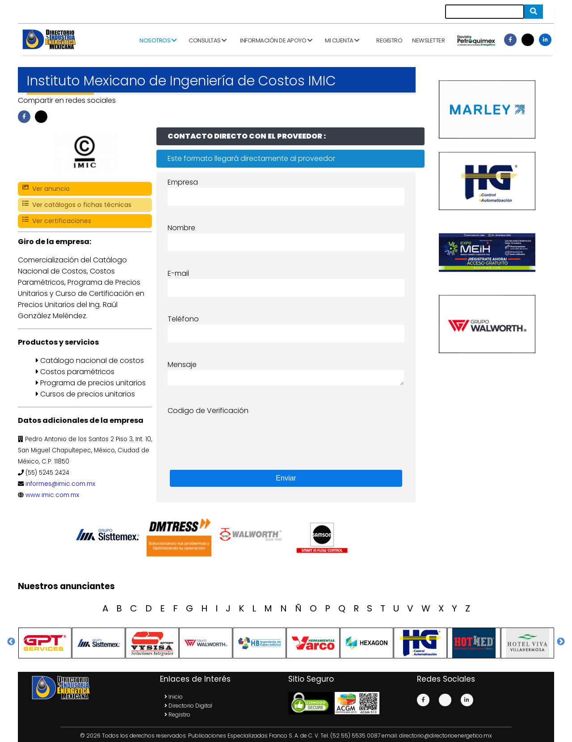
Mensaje (182, 364)
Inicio (173, 696)
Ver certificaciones (56, 221)
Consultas (208, 40)
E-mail (178, 273)
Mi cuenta (342, 40)
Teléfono (183, 319)
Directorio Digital (188, 705)
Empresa (183, 182)
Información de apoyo (276, 40)
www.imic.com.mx (52, 495)
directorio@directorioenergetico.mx (445, 735)
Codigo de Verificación (208, 410)
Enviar (286, 478)
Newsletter (428, 40)
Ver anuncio (46, 189)
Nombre (181, 228)
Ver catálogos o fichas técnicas (76, 205)
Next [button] (560, 641)
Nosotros (157, 40)
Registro (389, 40)
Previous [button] (11, 641)
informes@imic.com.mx (60, 484)
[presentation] (235, 433)
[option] (109, 534)
